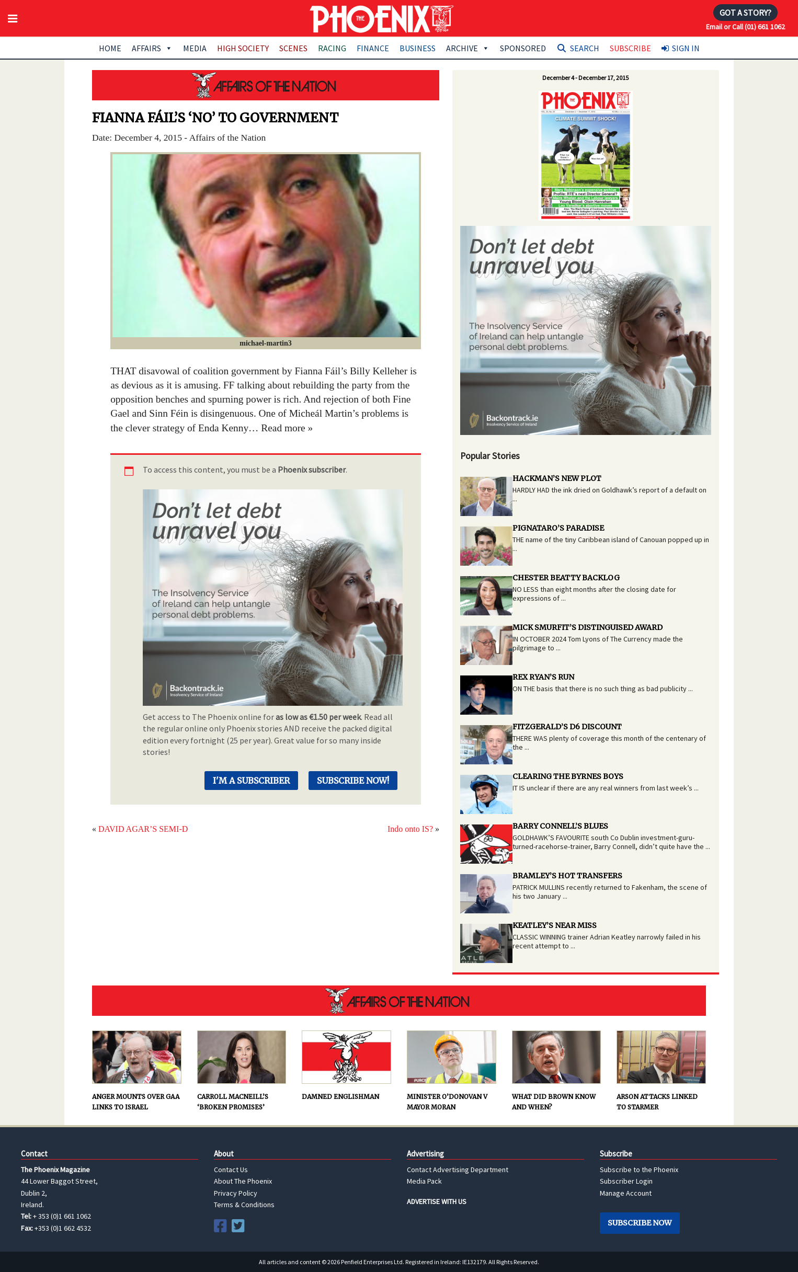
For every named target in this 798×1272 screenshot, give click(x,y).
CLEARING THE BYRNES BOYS (567, 776)
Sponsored (523, 48)
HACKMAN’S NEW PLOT (556, 478)
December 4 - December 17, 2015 (585, 78)
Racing (332, 48)
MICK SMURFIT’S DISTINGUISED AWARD (587, 627)
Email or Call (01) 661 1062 (745, 26)
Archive (467, 48)
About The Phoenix (243, 1181)
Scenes (293, 48)
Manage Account (626, 1193)
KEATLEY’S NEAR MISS (554, 925)
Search (584, 48)
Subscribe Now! (353, 780)
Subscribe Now (639, 1223)
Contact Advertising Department (457, 1169)
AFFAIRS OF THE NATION (265, 85)
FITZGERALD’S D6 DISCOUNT (567, 726)
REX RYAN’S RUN (543, 677)
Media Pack (424, 1181)
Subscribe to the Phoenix (639, 1169)
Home (110, 48)
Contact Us (231, 1169)
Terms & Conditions (244, 1204)
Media (195, 48)
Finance (373, 48)
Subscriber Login (626, 1181)
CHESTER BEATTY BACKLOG (566, 577)
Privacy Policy (235, 1193)
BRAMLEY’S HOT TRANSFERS (567, 875)
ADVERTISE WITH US (436, 1201)
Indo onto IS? (410, 828)
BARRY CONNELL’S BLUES (560, 826)
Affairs (152, 48)
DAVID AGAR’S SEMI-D (143, 828)
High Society (243, 48)
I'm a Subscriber (251, 780)
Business (418, 48)
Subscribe (630, 48)
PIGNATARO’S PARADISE (558, 528)
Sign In (686, 48)
